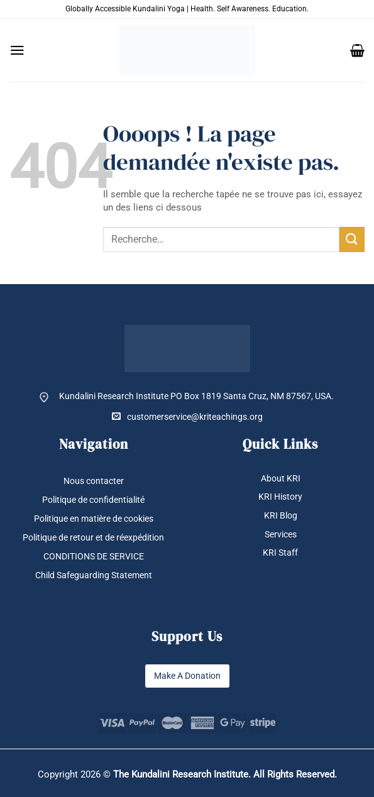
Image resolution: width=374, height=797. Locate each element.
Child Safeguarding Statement (93, 575)
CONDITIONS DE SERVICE (93, 556)
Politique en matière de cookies (93, 519)
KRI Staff (280, 552)
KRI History (280, 497)
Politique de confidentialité (93, 500)
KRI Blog (280, 515)
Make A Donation (187, 676)
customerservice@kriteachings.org (187, 416)
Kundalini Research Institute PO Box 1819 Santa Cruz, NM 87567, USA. (196, 396)
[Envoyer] (352, 239)
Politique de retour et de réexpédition (93, 537)
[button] (17, 50)
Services (281, 534)
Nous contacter (93, 481)
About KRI (280, 478)
